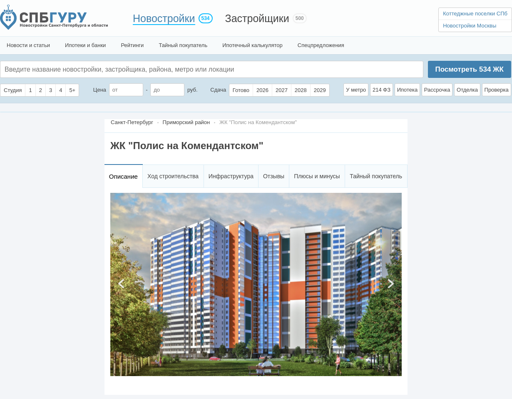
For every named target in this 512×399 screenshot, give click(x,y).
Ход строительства (173, 176)
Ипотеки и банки (85, 45)
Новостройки (164, 18)
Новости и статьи (28, 45)
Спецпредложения (321, 45)
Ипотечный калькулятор (252, 45)
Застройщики (257, 18)
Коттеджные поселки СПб (475, 13)
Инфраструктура (231, 176)
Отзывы (273, 176)
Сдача (218, 90)
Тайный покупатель (183, 45)
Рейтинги (132, 45)
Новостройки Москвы (469, 25)
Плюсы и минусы (317, 176)
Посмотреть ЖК (469, 69)
